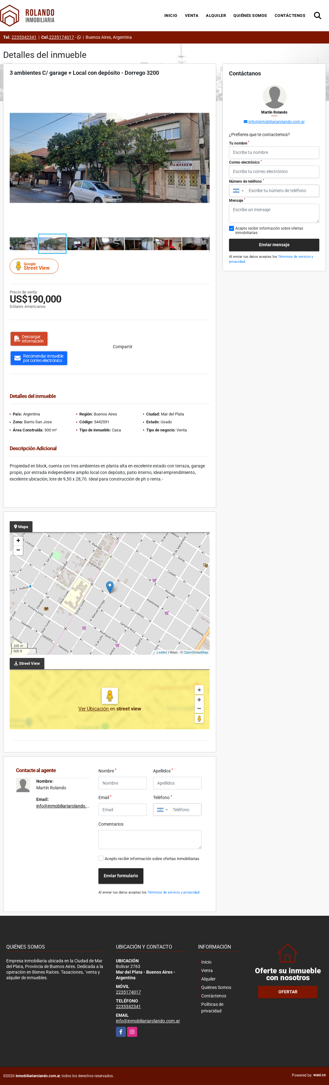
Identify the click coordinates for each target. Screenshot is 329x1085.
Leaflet (162, 652)
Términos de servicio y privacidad (173, 892)
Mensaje (237, 200)
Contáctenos (290, 15)
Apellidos (163, 770)
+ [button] (18, 541)
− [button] (18, 550)
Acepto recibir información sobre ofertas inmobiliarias (152, 858)
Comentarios (110, 824)
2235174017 (61, 37)
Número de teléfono (246, 181)
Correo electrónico (245, 162)
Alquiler (216, 15)
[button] (204, 89)
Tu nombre (239, 142)
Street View (35, 266)
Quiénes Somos (250, 15)
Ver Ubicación (94, 709)
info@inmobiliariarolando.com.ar (68, 805)
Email (105, 797)
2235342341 (24, 37)
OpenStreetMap (196, 652)
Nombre (107, 770)
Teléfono (162, 797)
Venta (192, 15)
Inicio (170, 15)
